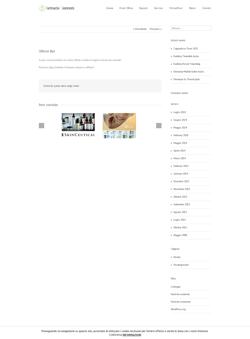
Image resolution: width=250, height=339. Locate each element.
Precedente (141, 29)
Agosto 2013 (180, 212)
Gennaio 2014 (181, 173)
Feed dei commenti (180, 301)
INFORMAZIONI (132, 335)
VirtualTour (176, 8)
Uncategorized (181, 264)
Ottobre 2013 (180, 196)
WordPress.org (178, 309)
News (192, 8)
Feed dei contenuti (180, 294)
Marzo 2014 (180, 158)
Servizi (158, 8)
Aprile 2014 (179, 150)
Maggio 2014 (180, 143)
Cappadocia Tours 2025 (186, 48)
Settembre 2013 (182, 204)
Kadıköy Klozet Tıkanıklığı (187, 63)
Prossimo (155, 29)
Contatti (206, 8)
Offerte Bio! (47, 51)
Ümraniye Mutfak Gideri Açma (189, 71)
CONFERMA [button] (115, 335)
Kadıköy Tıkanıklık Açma (186, 56)
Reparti (143, 8)
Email (154, 86)
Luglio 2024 (180, 112)
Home (109, 8)
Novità (177, 257)
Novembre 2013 (182, 189)
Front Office (126, 8)
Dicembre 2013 (181, 181)
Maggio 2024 (180, 127)
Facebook (146, 86)
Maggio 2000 (180, 235)
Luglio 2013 (180, 219)
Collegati (175, 286)
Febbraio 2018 (181, 135)
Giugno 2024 (180, 119)
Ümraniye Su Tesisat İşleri (187, 79)
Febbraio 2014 (181, 166)
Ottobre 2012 (180, 227)
